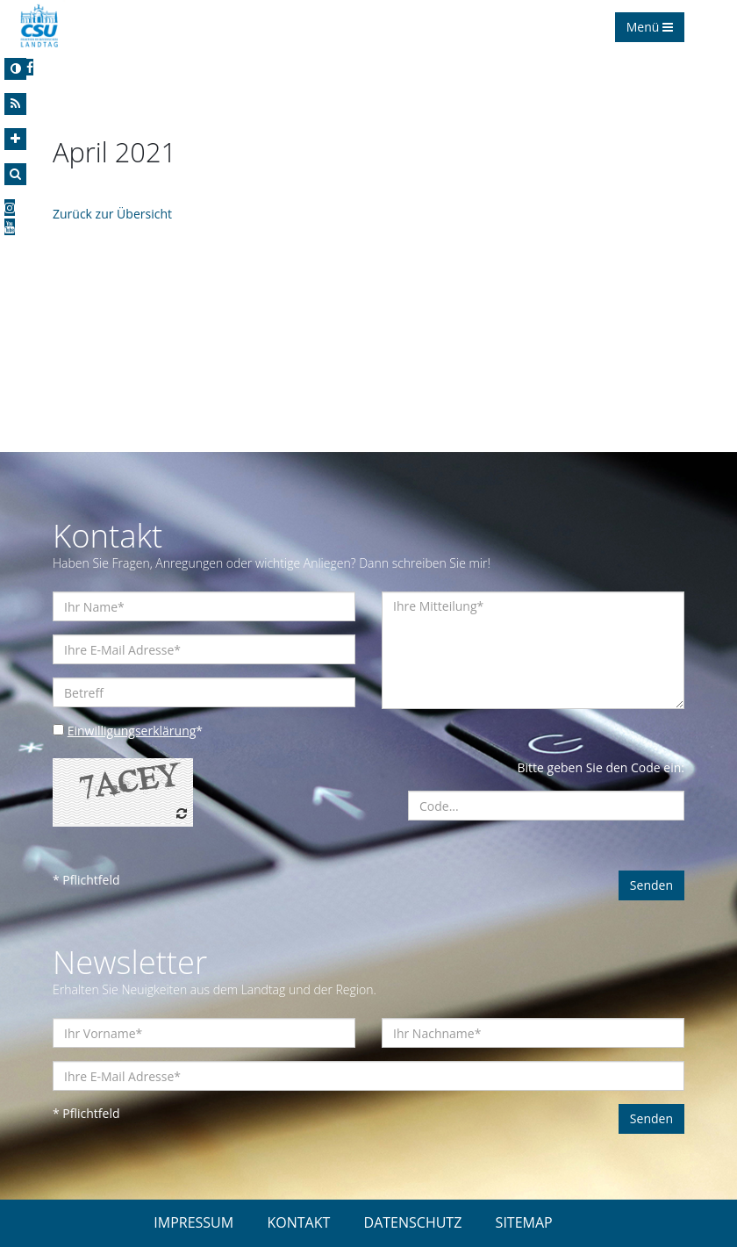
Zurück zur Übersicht (112, 213)
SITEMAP (524, 1222)
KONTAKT (298, 1222)
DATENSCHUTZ (413, 1222)
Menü (649, 26)
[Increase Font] (15, 139)
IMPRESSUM (193, 1222)
